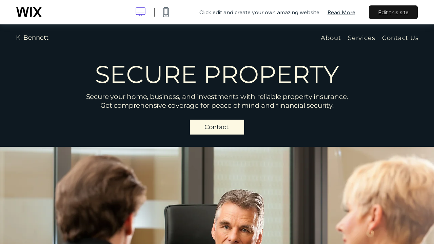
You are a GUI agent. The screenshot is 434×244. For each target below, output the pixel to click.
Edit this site (393, 12)
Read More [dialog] (341, 12)
